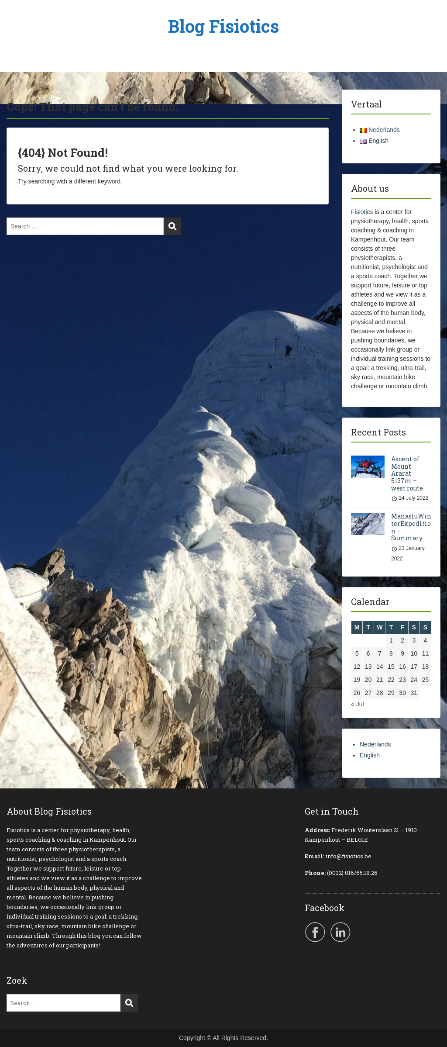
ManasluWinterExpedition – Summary (411, 527)
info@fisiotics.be (348, 856)
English (370, 755)
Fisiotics (362, 211)
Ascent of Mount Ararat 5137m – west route (407, 473)
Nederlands (375, 744)
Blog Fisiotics (223, 26)
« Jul (357, 704)
